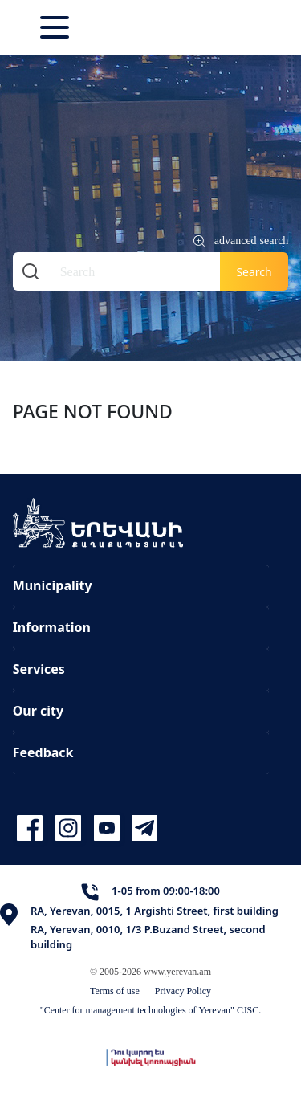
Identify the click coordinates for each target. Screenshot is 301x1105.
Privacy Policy (183, 990)
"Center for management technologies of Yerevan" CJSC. (151, 1010)
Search (253, 271)
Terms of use (115, 990)
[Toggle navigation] (56, 27)
